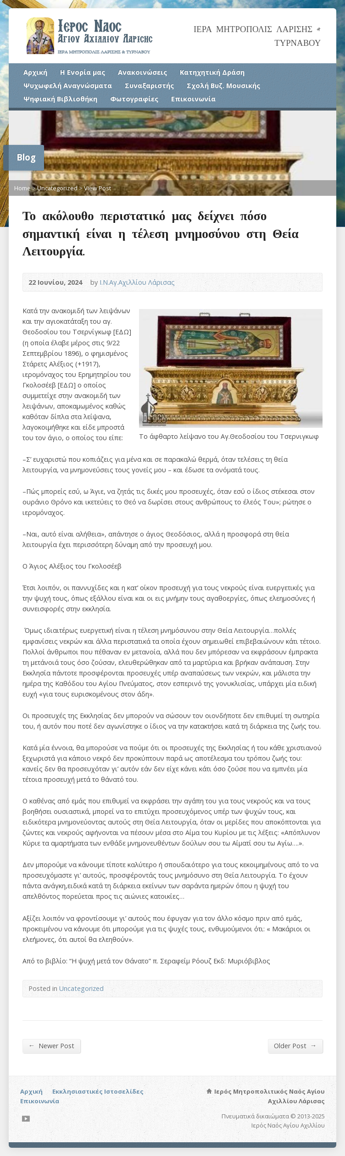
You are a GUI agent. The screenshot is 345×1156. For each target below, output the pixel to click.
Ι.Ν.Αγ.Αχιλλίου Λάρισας (137, 282)
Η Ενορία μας (82, 72)
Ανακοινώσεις (142, 72)
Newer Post (51, 1045)
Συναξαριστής (149, 85)
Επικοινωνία (193, 98)
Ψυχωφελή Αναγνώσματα (67, 85)
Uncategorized (57, 188)
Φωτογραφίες (134, 98)
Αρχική (35, 72)
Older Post (295, 1045)
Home (22, 188)
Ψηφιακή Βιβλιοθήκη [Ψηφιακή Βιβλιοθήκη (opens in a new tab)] (60, 98)
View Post (97, 188)
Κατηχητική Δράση (212, 72)
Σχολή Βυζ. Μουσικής (223, 85)
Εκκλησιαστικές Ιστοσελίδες (98, 1091)
